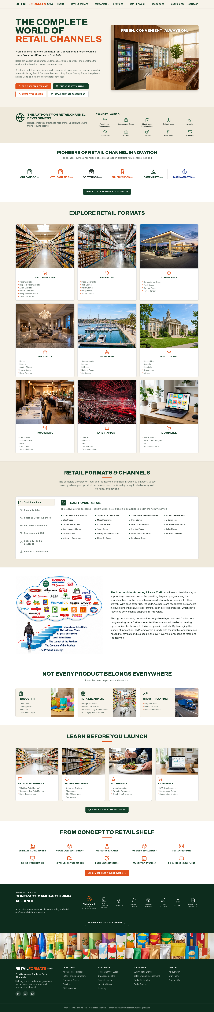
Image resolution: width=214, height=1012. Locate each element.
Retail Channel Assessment (147, 976)
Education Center (71, 980)
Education (102, 4)
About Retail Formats (73, 971)
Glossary (102, 988)
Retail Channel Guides (108, 971)
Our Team (174, 976)
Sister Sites (177, 4)
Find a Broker (140, 984)
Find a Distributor (142, 980)
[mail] (32, 993)
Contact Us (174, 980)
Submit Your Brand (143, 971)
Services (119, 4)
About (62, 4)
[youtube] (25, 993)
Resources (159, 4)
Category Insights (106, 976)
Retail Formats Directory (74, 976)
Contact (193, 4)
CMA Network (138, 4)
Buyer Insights (105, 980)
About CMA (174, 971)
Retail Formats (81, 4)
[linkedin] (18, 993)
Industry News (105, 984)
